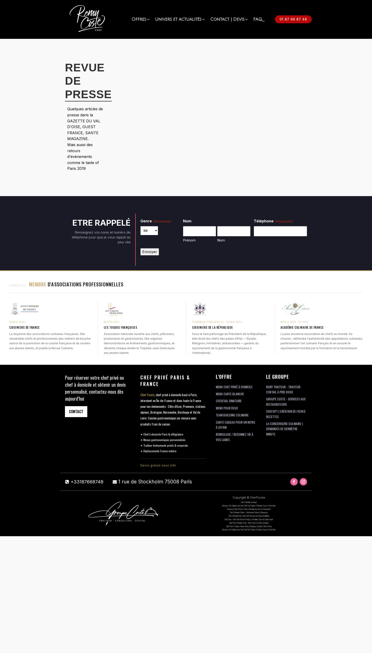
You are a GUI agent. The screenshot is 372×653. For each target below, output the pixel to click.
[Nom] (233, 231)
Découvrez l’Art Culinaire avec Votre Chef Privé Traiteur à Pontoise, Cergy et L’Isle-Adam (249, 505)
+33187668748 (87, 482)
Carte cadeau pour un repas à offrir (235, 425)
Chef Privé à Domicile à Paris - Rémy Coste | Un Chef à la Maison (249, 522)
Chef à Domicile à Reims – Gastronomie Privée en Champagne (249, 512)
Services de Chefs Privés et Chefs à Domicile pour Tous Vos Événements (249, 509)
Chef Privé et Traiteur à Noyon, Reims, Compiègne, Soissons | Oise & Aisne (249, 526)
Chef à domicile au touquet (249, 502)
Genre (155, 221)
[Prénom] (199, 231)
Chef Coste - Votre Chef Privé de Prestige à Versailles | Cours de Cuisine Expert (249, 519)
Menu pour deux (227, 407)
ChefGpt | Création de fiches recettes (285, 414)
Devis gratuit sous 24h (158, 465)
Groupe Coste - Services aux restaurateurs (286, 401)
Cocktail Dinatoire (229, 400)
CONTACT (76, 411)
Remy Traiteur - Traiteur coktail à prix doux (283, 389)
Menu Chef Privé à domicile (234, 386)
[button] (141, 19)
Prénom (189, 240)
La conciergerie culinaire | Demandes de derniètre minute (284, 428)
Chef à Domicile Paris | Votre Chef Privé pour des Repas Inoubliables (249, 515)
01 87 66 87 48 (293, 19)
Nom (221, 240)
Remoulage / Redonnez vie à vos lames (234, 437)
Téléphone (273, 221)
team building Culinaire (232, 414)
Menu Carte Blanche (230, 393)
